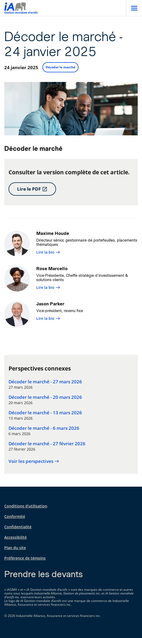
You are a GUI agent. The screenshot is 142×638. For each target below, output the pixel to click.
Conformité (14, 516)
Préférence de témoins (25, 558)
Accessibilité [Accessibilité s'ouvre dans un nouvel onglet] (15, 537)
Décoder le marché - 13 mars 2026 (45, 413)
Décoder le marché (60, 67)
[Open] (134, 8)
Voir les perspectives (34, 461)
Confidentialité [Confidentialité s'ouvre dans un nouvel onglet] (17, 526)
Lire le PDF (32, 189)
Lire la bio (48, 252)
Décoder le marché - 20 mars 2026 (45, 397)
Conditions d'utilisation (25, 506)
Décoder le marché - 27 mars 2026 (45, 382)
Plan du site (15, 547)
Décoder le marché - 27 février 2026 (47, 444)
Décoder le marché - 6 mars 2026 (44, 428)
